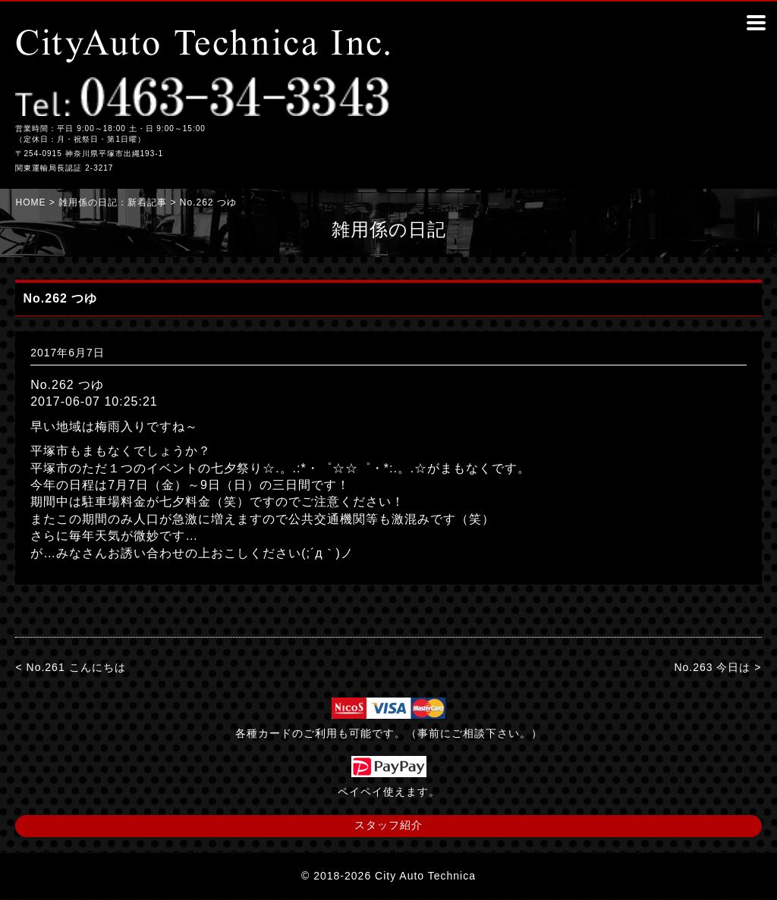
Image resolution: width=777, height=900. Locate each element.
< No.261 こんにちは (70, 667)
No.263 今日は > (717, 667)
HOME (30, 202)
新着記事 (147, 202)
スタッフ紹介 (388, 825)
